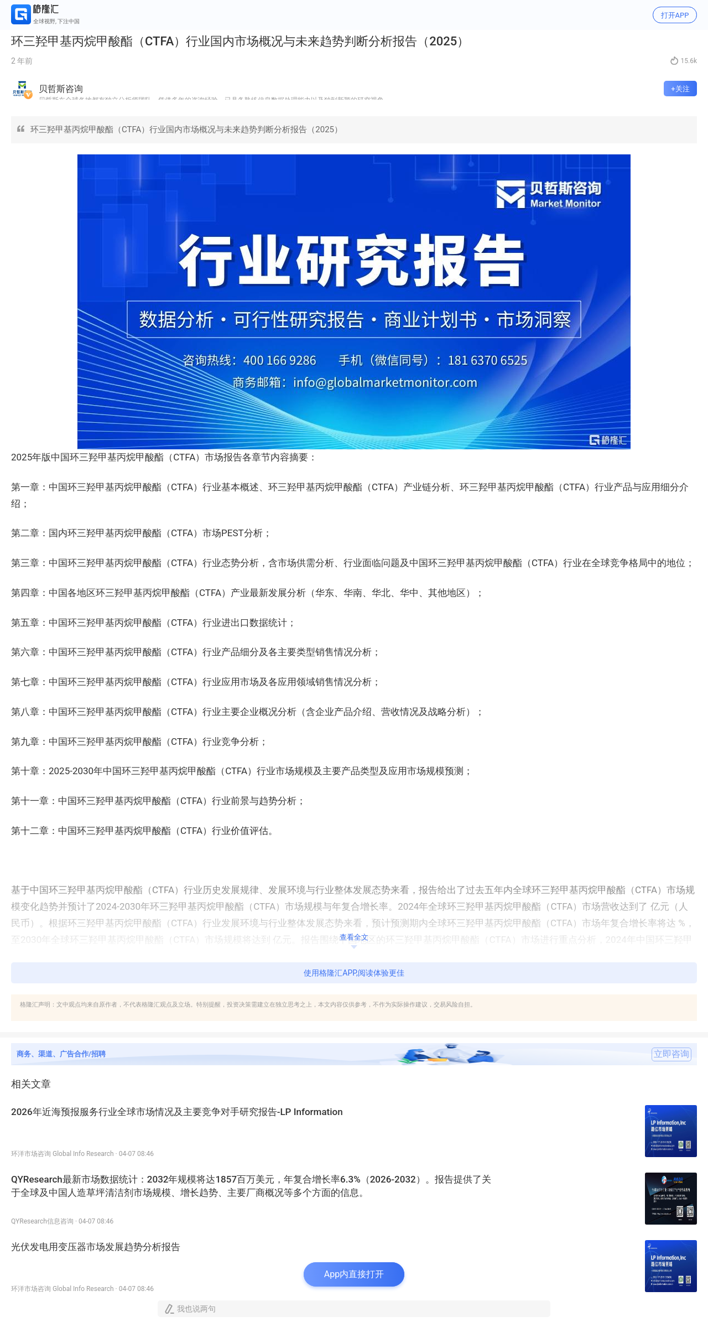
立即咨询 (671, 1054)
